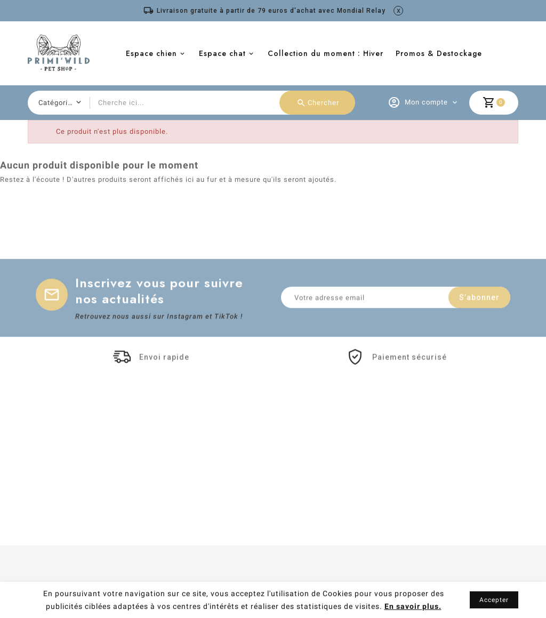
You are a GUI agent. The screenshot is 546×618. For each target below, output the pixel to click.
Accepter (494, 600)
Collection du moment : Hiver (325, 53)
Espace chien (151, 53)
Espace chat (222, 53)
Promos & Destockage (439, 53)
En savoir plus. (412, 606)
